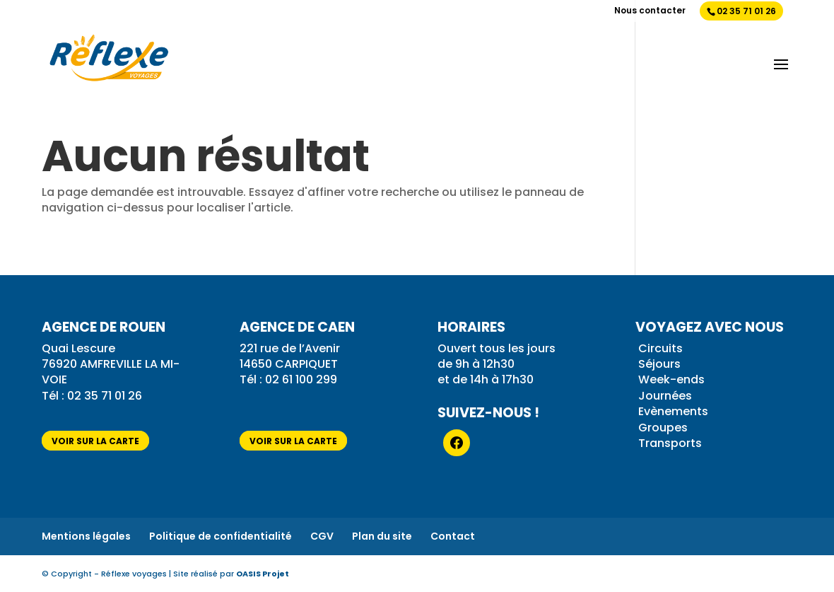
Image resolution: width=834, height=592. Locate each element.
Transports (670, 443)
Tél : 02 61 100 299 (288, 379)
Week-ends (671, 379)
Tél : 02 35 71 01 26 (93, 396)
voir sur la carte (95, 441)
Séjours (659, 364)
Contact (452, 536)
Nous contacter (650, 11)
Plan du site (382, 536)
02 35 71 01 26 (746, 11)
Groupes (663, 427)
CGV (322, 536)
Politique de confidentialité (220, 536)
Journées (665, 396)
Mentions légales (86, 536)
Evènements (673, 411)
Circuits (660, 348)
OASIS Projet (262, 573)
